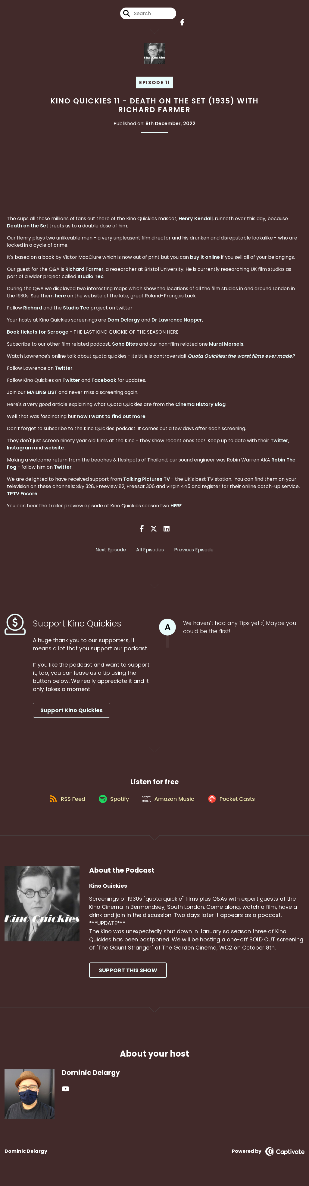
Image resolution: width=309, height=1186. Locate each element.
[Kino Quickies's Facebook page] (181, 24)
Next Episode (110, 552)
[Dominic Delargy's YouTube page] (65, 1095)
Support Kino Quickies (71, 713)
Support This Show (128, 977)
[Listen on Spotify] (112, 805)
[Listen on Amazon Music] (169, 805)
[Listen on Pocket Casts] (235, 805)
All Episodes (150, 552)
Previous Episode (194, 552)
